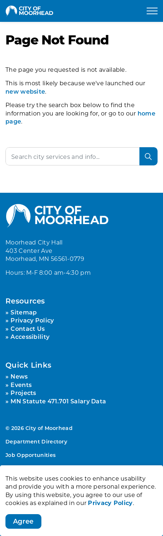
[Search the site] (81, 156)
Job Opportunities (30, 454)
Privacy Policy (110, 510)
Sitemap (24, 312)
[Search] (148, 156)
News (19, 376)
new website (25, 91)
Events (21, 384)
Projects (23, 392)
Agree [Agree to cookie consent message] (23, 529)
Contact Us (28, 328)
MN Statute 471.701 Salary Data (58, 401)
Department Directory (36, 441)
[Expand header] (152, 11)
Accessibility (30, 336)
